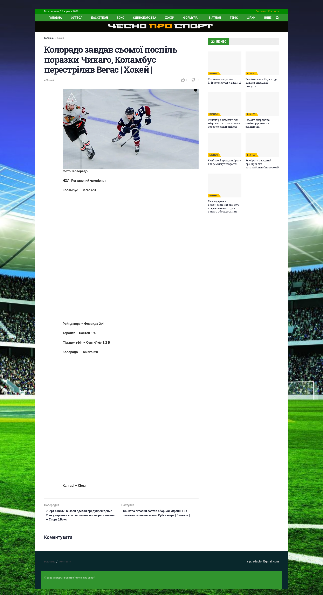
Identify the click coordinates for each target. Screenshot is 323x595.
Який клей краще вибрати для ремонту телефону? (224, 162)
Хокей (169, 17)
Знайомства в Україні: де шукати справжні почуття (261, 82)
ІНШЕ (267, 17)
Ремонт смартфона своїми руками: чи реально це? (258, 123)
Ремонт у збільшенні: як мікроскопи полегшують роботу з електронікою (224, 123)
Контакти (273, 11)
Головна (49, 38)
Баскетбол (99, 17)
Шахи (251, 17)
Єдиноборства (144, 17)
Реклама (260, 11)
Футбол (76, 17)
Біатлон (215, 17)
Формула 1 (191, 17)
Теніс (234, 17)
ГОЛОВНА (55, 17)
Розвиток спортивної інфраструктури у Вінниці (224, 80)
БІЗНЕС (213, 73)
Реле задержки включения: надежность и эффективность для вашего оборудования (223, 206)
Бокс (120, 17)
